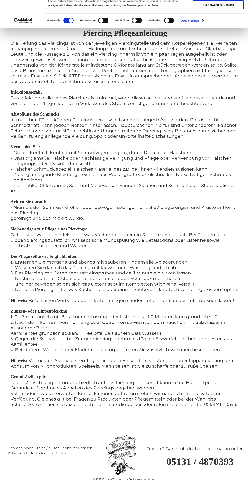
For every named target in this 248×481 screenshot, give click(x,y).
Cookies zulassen (218, 33)
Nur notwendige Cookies (218, 54)
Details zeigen (190, 70)
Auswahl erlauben (218, 43)
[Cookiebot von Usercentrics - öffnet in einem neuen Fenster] (23, 70)
